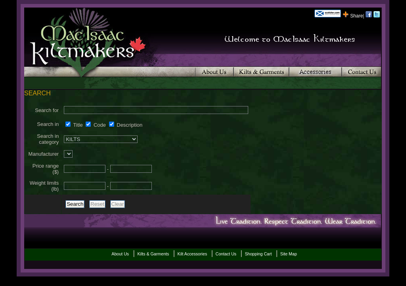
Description (126, 125)
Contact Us (225, 253)
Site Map (288, 253)
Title (73, 125)
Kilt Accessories (192, 253)
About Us (120, 253)
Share (353, 16)
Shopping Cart (258, 253)
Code (96, 125)
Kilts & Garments (153, 253)
